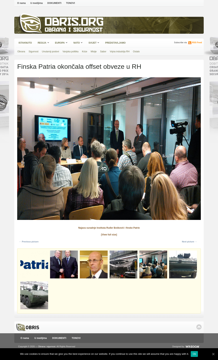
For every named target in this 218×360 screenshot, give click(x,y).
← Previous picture (28, 241)
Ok (194, 353)
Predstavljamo (115, 42)
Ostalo (136, 51)
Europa (60, 43)
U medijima (36, 3)
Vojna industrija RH (119, 51)
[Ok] (213, 354)
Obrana (21, 51)
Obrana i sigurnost (73, 30)
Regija (42, 43)
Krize (84, 51)
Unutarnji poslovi (50, 51)
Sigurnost (33, 51)
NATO (77, 43)
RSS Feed (197, 42)
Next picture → (189, 241)
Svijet (92, 43)
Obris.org (74, 23)
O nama (21, 3)
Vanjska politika (70, 51)
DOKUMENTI (54, 3)
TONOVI (70, 3)
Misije (94, 51)
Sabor (103, 51)
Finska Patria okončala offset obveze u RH (79, 66)
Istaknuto (25, 42)
